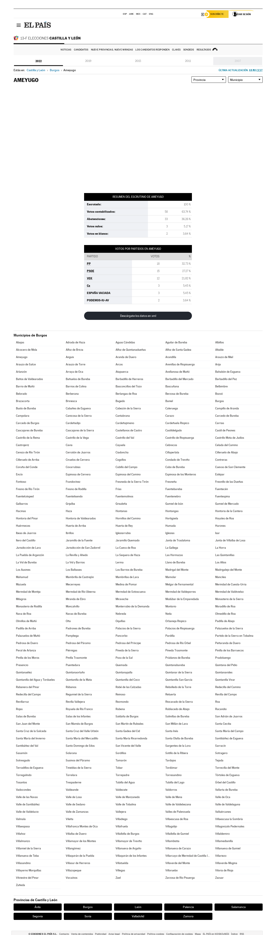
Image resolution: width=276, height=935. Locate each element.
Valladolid (138, 916)
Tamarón (121, 760)
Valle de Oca (222, 797)
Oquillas (120, 621)
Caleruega (171, 408)
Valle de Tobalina (126, 804)
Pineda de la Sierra (127, 650)
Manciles (220, 577)
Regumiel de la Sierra (79, 694)
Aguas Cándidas (125, 342)
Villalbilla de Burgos (127, 833)
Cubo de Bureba (175, 467)
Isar (217, 533)
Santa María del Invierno (30, 738)
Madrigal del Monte (176, 569)
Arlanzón (21, 371)
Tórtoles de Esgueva (227, 775)
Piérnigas (71, 650)
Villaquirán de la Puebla (80, 855)
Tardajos (170, 760)
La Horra (220, 547)
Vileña (69, 819)
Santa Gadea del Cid (128, 731)
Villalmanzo (23, 841)
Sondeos (188, 49)
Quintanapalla (124, 672)
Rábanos (71, 687)
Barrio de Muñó (25, 386)
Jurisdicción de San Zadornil (83, 547)
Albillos (219, 342)
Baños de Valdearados (29, 379)
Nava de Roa (23, 613)
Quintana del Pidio (226, 665)
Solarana (71, 753)
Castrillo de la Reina (28, 437)
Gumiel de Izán (174, 503)
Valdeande (72, 789)
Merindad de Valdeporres (180, 591)
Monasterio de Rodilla (29, 606)
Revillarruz (22, 701)
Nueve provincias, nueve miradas (112, 49)
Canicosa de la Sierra (79, 415)
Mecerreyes (73, 584)
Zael (118, 877)
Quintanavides (223, 672)
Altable (219, 349)
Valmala (21, 819)
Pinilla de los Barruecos (229, 650)
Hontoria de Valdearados (81, 518)
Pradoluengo (223, 657)
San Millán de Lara (176, 723)
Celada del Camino (226, 445)
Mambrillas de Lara (127, 577)
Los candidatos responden (152, 49)
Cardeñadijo (73, 423)
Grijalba (70, 503)
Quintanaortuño (75, 672)
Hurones (220, 525)
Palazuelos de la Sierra (229, 628)
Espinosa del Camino (128, 474)
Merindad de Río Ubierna (81, 591)
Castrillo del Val (125, 437)
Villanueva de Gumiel (227, 848)
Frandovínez (73, 481)
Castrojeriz (22, 445)
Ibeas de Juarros (26, 533)
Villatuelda (122, 863)
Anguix (70, 357)
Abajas (20, 342)
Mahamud (22, 577)
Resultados (204, 49)
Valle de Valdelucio (27, 811)
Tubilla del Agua (125, 782)
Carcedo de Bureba (227, 415)
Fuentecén (221, 489)
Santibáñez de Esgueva (229, 738)
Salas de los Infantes (78, 716)
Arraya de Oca (74, 371)
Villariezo (220, 855)
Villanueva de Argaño (128, 848)
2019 (88, 61)
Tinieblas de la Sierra (78, 767)
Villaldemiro (222, 833)
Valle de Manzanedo (128, 797)
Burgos (219, 401)
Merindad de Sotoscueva (131, 591)
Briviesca (71, 401)
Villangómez (73, 848)
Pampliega (72, 635)
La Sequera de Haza (128, 555)
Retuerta (170, 694)
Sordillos (121, 753)
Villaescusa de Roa (176, 819)
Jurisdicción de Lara (28, 547)
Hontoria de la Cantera (229, 511)
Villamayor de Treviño (129, 841)
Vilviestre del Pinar (27, 877)
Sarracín (220, 745)
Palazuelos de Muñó (28, 635)
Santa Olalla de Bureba (179, 738)
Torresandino (173, 775)
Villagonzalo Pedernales (229, 826)
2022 (38, 61)
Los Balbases (74, 569)
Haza (69, 511)
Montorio (170, 606)
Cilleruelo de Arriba (27, 459)
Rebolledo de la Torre (178, 687)
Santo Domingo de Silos (80, 745)
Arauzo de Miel (224, 357)
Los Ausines (23, 569)
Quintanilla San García (178, 679)
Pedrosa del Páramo (78, 643)
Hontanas (121, 511)
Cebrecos (171, 445)
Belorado (21, 393)
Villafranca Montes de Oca (82, 826)
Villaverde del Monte (177, 863)
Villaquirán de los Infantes (131, 855)
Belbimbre (221, 386)
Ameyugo (21, 357)
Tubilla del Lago (174, 782)
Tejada (219, 760)
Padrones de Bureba (78, 628)
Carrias (219, 423)
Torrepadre (122, 775)
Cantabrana (123, 415)
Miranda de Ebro (76, 599)
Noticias (66, 49)
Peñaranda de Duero (227, 643)
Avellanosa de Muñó (177, 371)
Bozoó (219, 393)
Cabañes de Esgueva (78, 408)
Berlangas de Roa (126, 393)
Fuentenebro (173, 496)
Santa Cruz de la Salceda (31, 731)
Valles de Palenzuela (177, 811)
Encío (19, 474)
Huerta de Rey (124, 525)
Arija (218, 364)
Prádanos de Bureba (177, 657)
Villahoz (20, 833)
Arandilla (170, 357)
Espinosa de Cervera (78, 474)
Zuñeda (20, 885)
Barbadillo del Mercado (179, 379)
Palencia (188, 907)
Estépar (219, 474)
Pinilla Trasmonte (76, 657)
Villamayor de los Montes (81, 841)
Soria (88, 916)
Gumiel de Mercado (227, 503)
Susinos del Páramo (78, 760)
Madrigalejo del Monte (228, 569)
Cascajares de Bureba (29, 430)
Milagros (21, 599)
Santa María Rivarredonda (131, 738)
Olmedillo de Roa (225, 613)
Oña (68, 621)
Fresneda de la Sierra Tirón (132, 481)
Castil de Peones (225, 430)
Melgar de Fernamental (179, 584)
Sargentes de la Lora (178, 745)
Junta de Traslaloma (177, 540)
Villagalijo (171, 826)
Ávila (37, 907)
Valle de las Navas (27, 797)
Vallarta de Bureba (226, 789)
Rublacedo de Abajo (177, 709)
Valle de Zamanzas (77, 811)
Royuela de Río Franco (79, 709)
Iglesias (169, 533)
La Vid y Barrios (75, 562)
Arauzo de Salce (26, 364)
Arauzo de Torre (75, 364)
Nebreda (121, 613)
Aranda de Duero (126, 357)
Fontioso (21, 481)
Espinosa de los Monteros (180, 474)
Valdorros (171, 789)
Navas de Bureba (76, 613)
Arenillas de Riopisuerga (180, 364)
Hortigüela (171, 518)
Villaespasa (23, 826)
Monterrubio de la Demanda (132, 606)
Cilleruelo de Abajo (226, 452)
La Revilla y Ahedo (77, 555)
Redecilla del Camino (228, 687)
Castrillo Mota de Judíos (229, 437)
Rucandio (221, 709)
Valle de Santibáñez (28, 804)
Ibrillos (70, 533)
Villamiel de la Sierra (28, 848)
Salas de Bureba (26, 716)
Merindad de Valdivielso (229, 591)
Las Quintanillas (224, 555)
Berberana (72, 393)
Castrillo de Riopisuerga (179, 437)
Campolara (22, 415)
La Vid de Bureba (26, 562)
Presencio (22, 665)
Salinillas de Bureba (177, 716)
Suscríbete (219, 14)
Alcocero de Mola (26, 349)
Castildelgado (173, 430)
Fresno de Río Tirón (27, 489)
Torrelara (71, 775)
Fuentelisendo (74, 496)
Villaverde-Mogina (226, 863)
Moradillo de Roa (225, 606)
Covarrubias (73, 467)
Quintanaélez (24, 672)
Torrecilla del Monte (227, 767)
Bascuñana (172, 386)
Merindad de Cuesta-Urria (230, 584)
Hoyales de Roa (224, 518)
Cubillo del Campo (126, 467)
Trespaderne (73, 782)
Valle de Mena (173, 797)
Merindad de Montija (28, 591)
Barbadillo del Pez (226, 379)
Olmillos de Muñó (26, 621)
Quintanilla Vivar (225, 679)
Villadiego (121, 819)
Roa (217, 701)
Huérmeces (23, 525)
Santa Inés (171, 731)
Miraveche (122, 599)
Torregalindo (23, 775)
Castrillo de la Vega (77, 437)
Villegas (120, 870)
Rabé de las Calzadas (128, 687)
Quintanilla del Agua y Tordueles (35, 679)
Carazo (169, 415)
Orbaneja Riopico (175, 621)
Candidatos (81, 49)
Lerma (120, 562)
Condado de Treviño (177, 459)
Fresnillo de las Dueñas (229, 481)
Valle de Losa (74, 797)
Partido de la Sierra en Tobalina (234, 635)
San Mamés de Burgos (79, 723)
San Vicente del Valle (128, 745)
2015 (138, 61)
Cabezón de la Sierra (128, 408)
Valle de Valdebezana (178, 804)
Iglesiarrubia (123, 533)
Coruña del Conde (27, 467)
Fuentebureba (173, 489)
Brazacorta (23, 401)
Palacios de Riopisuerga (179, 628)
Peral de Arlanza (26, 650)
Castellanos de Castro (129, 430)
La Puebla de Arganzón (30, 555)
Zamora (188, 916)
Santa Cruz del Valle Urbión (82, 731)
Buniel (169, 401)
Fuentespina (222, 496)
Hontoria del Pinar (27, 518)
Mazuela (21, 584)
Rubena (120, 709)
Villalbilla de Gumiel (177, 833)
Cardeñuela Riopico (177, 423)
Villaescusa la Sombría (229, 819)
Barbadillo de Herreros (129, 379)
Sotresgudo (23, 760)
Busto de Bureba (26, 408)
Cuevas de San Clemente (230, 467)
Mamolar (170, 577)
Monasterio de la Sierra (229, 599)
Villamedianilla (224, 841)
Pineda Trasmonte (176, 650)
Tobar (119, 767)
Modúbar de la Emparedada (182, 599)
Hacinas (21, 511)
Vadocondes (23, 789)
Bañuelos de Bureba (78, 379)
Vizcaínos (71, 877)
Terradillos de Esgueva (29, 767)
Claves (176, 49)
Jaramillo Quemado (128, 540)
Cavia (69, 445)
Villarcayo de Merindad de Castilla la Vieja (187, 855)
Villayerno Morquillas (28, 870)
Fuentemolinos (124, 496)
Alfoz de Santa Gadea (178, 349)
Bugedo (120, 401)
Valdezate (121, 789)
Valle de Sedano (75, 804)
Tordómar (171, 767)
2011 (188, 61)
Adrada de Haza (75, 342)
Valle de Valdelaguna (227, 804)
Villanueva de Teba (27, 855)
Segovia (38, 916)
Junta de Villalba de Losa (230, 540)
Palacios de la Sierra (128, 628)
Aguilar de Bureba (176, 342)
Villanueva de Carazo (178, 848)
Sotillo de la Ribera (176, 753)
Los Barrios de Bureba (129, 569)
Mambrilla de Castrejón (80, 577)
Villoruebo (171, 870)
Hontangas (172, 511)
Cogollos (121, 459)
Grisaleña (121, 503)
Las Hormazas (174, 555)
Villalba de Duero (76, 833)
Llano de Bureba (175, 562)
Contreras (221, 459)
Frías (118, 489)
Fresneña (171, 481)
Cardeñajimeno (125, 423)
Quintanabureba (175, 665)
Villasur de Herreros (78, 863)
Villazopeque (73, 870)
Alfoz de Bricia (74, 349)
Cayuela (120, 445)
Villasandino (23, 863)
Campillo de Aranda (227, 408)
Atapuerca (122, 371)
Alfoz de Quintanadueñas (131, 349)
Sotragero (221, 753)
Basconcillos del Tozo (129, 386)
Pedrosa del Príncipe (128, 643)
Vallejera (121, 811)
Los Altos (220, 562)
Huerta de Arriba (76, 525)
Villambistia (172, 841)
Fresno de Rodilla (76, 489)
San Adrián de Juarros (228, 716)
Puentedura (73, 665)
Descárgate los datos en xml (138, 315)
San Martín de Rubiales (129, 723)
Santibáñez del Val (27, 745)
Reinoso (120, 694)
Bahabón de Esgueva (227, 371)
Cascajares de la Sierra (80, 430)
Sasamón (21, 753)
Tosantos (21, 782)
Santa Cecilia (223, 723)
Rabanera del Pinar (27, 687)
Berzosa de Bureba (176, 393)
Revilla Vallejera (75, 701)
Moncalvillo (72, 606)
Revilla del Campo (226, 694)
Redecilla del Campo (28, 694)
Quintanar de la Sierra (178, 672)
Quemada (121, 665)
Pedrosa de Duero (27, 643)
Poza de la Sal (124, 657)
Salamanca (238, 907)
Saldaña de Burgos (127, 716)
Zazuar (219, 877)
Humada (170, 525)
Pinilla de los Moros (27, 657)
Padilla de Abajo (225, 621)
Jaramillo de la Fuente (79, 540)
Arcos (119, 364)
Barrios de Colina (76, 386)
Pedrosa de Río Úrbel (178, 643)
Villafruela (122, 826)
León (138, 907)
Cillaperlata (172, 452)
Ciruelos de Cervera (78, 459)
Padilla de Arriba (26, 628)
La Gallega (171, 547)
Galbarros (22, 503)
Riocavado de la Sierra (179, 701)
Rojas (19, 709)
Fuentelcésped (25, 496)
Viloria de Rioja (224, 870)
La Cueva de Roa (126, 547)
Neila (168, 613)
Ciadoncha (122, 452)
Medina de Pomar (126, 584)
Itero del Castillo (25, 540)
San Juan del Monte (28, 723)
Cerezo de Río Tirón (28, 452)
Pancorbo (121, 635)
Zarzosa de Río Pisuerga (180, 877)
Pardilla (170, 635)
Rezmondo (122, 701)
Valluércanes (223, 811)
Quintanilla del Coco (128, 679)
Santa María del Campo (229, 731)
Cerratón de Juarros (78, 452)
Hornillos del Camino (128, 518)
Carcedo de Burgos (27, 423)
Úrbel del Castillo (225, 782)
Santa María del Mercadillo (82, 738)
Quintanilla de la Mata (79, 679)
